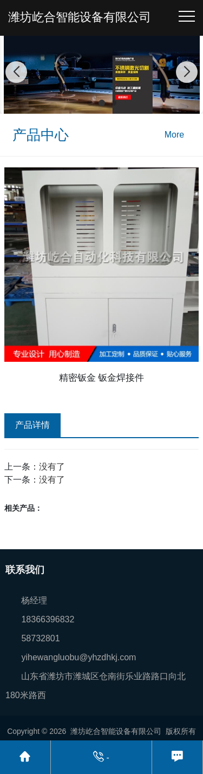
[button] (90, 103)
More (174, 134)
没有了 (52, 466)
